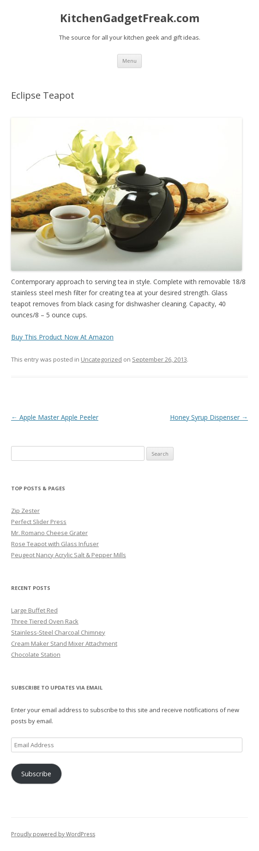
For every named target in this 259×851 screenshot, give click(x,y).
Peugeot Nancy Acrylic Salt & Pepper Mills (68, 555)
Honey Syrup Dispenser (209, 417)
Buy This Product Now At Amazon (62, 337)
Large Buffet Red (34, 610)
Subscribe (36, 773)
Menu (129, 60)
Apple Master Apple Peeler (54, 417)
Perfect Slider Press (38, 522)
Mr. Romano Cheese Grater (49, 533)
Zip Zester (25, 510)
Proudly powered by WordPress (53, 834)
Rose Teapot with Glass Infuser (55, 544)
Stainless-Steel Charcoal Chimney (58, 632)
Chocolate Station (35, 654)
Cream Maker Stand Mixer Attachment (64, 643)
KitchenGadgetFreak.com (129, 18)
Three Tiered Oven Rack (44, 621)
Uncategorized (101, 359)
